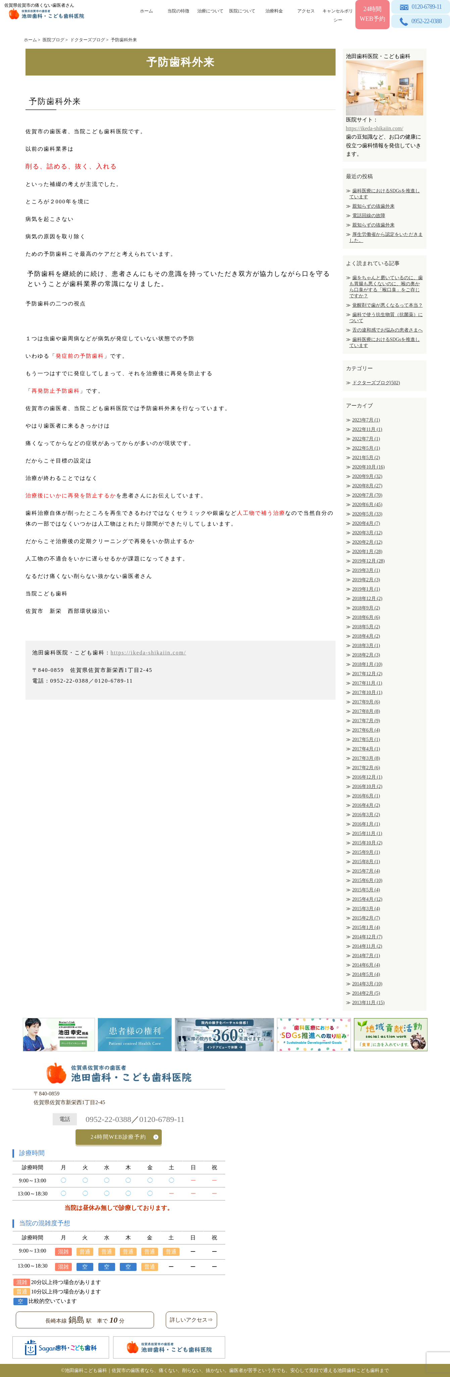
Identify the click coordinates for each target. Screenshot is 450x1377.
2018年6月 (366, 617)
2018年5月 (366, 626)
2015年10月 (367, 842)
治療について (210, 10)
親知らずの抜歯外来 (373, 206)
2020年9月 (367, 476)
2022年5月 (366, 448)
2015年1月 (366, 927)
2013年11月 (368, 1002)
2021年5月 (366, 457)
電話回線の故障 (368, 215)
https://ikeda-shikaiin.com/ (148, 652)
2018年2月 (366, 654)
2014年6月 (366, 965)
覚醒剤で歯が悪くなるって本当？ (387, 305)
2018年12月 (367, 598)
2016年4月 (366, 805)
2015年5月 (366, 889)
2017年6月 (366, 730)
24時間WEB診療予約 (118, 1137)
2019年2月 (366, 579)
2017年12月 (367, 673)
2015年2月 (366, 918)
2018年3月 (366, 645)
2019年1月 (366, 589)
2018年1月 (367, 664)
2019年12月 (368, 560)
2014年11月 (367, 946)
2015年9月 (366, 852)
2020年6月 (367, 504)
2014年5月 (366, 974)
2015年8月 (366, 861)
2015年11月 (367, 833)
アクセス (306, 10)
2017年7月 (366, 720)
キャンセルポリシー (337, 14)
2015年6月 (367, 880)
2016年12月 (367, 777)
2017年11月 (367, 683)
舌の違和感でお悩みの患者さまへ (387, 330)
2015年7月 (366, 871)
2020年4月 (366, 523)
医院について (242, 10)
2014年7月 (366, 955)
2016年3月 (366, 814)
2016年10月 (367, 786)
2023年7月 (366, 420)
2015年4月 (367, 899)
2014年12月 (367, 936)
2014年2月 (366, 993)
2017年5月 (366, 739)
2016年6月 (366, 795)
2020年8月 (367, 485)
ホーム (146, 10)
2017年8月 (366, 711)
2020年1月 (367, 551)
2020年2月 (367, 542)
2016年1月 (366, 824)
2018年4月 (366, 636)
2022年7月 (366, 438)
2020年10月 (368, 467)
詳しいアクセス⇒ (191, 1320)
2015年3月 (366, 908)
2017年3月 (366, 758)
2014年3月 (367, 983)
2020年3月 (367, 532)
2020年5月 (367, 514)
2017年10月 (367, 692)
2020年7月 (367, 495)
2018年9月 (366, 607)
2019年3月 (366, 570)
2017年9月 (366, 701)
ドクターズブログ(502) (376, 382)
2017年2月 (366, 767)
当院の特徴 (178, 10)
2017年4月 (366, 748)
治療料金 (274, 10)
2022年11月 (367, 429)
